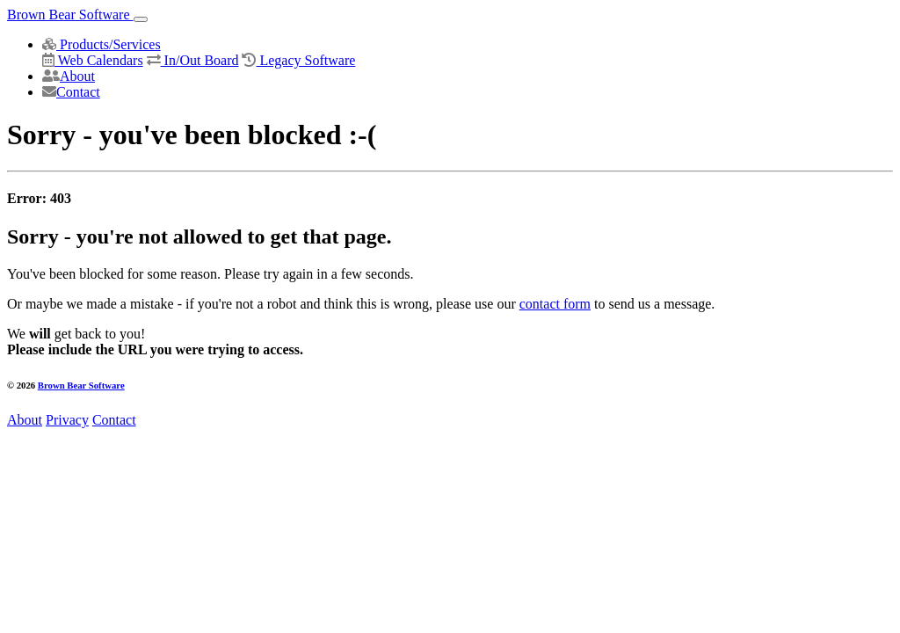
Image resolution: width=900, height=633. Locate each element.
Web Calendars (92, 60)
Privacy (67, 419)
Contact (71, 91)
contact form (555, 303)
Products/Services (101, 44)
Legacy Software (298, 60)
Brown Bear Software (70, 14)
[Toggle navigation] (141, 19)
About (68, 76)
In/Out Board (193, 60)
